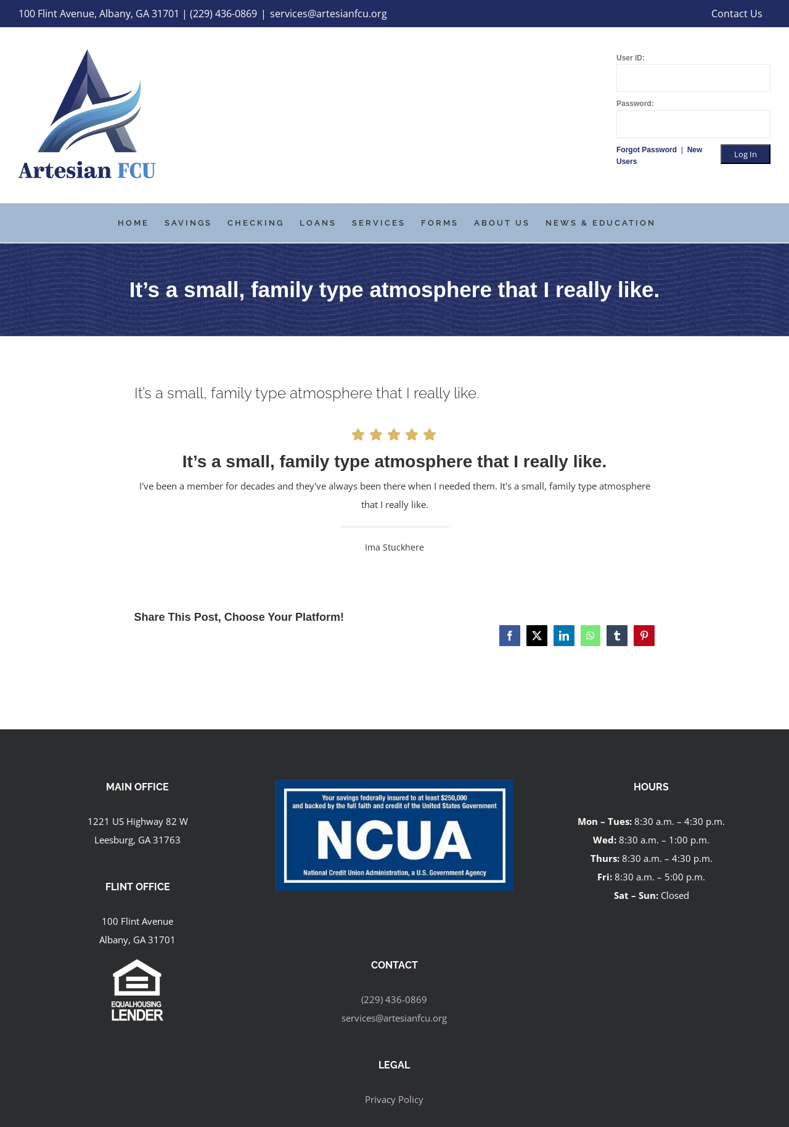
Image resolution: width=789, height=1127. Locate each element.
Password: (635, 103)
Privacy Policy (394, 1099)
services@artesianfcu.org (328, 13)
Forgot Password (647, 149)
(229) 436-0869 (394, 999)
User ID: (630, 58)
